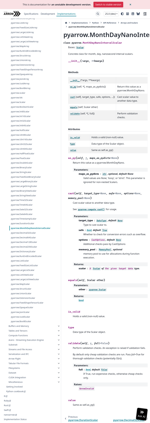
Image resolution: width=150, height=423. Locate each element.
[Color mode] (122, 13)
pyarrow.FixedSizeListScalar (23, 250)
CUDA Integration (17, 377)
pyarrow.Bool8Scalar (21, 314)
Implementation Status (15, 419)
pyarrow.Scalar (18, 39)
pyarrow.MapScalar (20, 273)
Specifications (31, 13)
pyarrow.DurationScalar (22, 181)
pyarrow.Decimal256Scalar (23, 220)
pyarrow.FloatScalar (20, 95)
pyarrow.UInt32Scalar (21, 81)
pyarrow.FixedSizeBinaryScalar (23, 116)
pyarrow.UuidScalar (20, 309)
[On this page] (145, 13)
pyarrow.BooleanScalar (22, 44)
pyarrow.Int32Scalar (21, 58)
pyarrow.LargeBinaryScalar (23, 124)
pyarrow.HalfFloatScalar (22, 90)
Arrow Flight (14, 358)
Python (72, 22)
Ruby (6, 400)
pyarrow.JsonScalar (20, 305)
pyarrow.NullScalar (20, 67)
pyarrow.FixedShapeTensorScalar (23, 294)
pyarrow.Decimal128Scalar (23, 212)
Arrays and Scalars (105, 22)
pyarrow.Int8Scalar (20, 48)
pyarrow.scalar (18, 30)
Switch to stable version (108, 4)
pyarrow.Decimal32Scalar (23, 196)
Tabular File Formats (18, 363)
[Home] (42, 22)
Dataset (12, 372)
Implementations (66, 13)
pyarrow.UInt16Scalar (21, 76)
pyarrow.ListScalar (20, 243)
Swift (6, 410)
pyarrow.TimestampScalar (22, 175)
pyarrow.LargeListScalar (22, 256)
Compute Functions (18, 328)
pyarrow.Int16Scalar (21, 53)
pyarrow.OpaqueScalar (22, 300)
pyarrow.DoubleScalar (22, 100)
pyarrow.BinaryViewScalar (22, 140)
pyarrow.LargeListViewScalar (23, 267)
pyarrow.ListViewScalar (22, 260)
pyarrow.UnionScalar (21, 283)
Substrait (12, 341)
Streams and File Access (16, 347)
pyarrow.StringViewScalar (23, 148)
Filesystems (14, 368)
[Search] (97, 13)
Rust (6, 405)
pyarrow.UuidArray (20, 20)
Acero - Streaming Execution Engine (17, 335)
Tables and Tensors (17, 323)
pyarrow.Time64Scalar (22, 159)
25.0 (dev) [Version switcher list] (110, 13)
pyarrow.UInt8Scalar (21, 72)
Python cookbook (14, 391)
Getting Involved (14, 386)
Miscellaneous (15, 382)
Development (48, 13)
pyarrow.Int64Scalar (21, 62)
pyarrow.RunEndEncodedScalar (22, 237)
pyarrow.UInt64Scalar (21, 86)
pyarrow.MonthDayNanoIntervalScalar (23, 188)
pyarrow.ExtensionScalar (23, 287)
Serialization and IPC (18, 354)
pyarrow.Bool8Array (20, 25)
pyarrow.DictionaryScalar (23, 229)
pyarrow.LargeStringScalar (23, 132)
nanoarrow (9, 414)
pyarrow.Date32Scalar (22, 164)
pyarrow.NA (16, 34)
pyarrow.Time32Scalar (22, 154)
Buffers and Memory (18, 319)
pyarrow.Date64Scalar (22, 168)
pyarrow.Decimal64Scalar (23, 204)
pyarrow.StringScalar (21, 109)
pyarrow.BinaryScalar (21, 104)
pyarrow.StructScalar (21, 278)
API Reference (86, 22)
